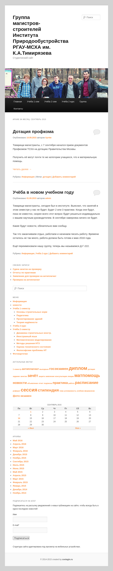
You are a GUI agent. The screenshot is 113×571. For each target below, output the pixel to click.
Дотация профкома (33, 131)
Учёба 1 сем (33, 101)
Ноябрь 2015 (19, 458)
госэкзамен (58, 369)
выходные (44, 369)
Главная (18, 101)
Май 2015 (18, 472)
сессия (29, 390)
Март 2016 (18, 447)
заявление (49, 376)
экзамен (25, 395)
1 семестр (17, 369)
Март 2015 (18, 479)
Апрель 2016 (19, 444)
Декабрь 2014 (20, 489)
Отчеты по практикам (24, 272)
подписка (48, 383)
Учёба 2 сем (50, 101)
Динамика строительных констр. (33, 333)
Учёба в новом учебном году (43, 192)
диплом (78, 368)
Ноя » (78, 428)
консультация (61, 376)
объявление (32, 383)
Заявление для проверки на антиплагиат (34, 276)
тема (61, 391)
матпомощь (87, 375)
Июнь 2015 (18, 468)
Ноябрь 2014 (19, 493)
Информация (28, 177)
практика (60, 383)
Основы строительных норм (31, 312)
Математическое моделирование (34, 340)
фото (16, 395)
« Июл (31, 428)
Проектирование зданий (29, 319)
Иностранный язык (26, 336)
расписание (86, 382)
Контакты (18, 108)
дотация (47, 177)
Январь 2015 (19, 486)
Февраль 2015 (20, 482)
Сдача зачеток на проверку (27, 269)
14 (19, 418)
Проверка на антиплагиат (26, 279)
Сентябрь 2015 (21, 461)
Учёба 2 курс (68, 101)
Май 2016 (18, 440)
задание (16, 376)
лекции (71, 376)
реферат (16, 391)
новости (17, 305)
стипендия (48, 390)
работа (71, 383)
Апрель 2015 (19, 475)
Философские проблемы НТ (31, 350)
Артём (48, 138)
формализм (89, 391)
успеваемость (70, 391)
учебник (80, 391)
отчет (41, 383)
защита (42, 376)
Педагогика (22, 315)
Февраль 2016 (20, 451)
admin (48, 198)
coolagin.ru (67, 559)
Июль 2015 (18, 465)
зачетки (23, 376)
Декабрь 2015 (20, 454)
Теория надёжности (26, 322)
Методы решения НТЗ (28, 343)
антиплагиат (30, 369)
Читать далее (22, 169)
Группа (83, 101)
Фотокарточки (20, 354)
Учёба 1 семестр (21, 308)
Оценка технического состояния (33, 347)
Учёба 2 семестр (21, 329)
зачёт (33, 375)
